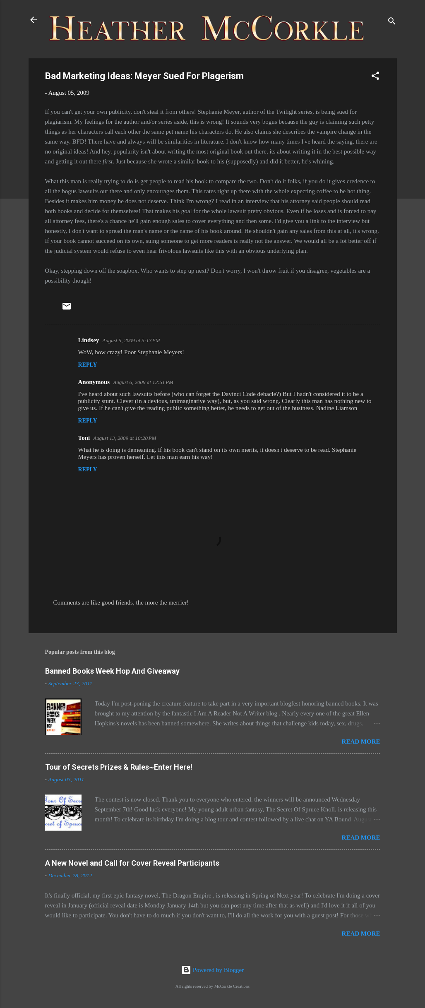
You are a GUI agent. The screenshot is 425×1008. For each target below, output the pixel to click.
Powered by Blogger (212, 970)
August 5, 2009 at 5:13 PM (131, 340)
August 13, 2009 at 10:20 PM (124, 438)
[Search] (392, 22)
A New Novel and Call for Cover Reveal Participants (132, 863)
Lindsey (88, 340)
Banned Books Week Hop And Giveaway (112, 671)
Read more (361, 741)
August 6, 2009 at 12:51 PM (143, 382)
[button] (375, 77)
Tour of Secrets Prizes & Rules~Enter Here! (118, 767)
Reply (87, 365)
